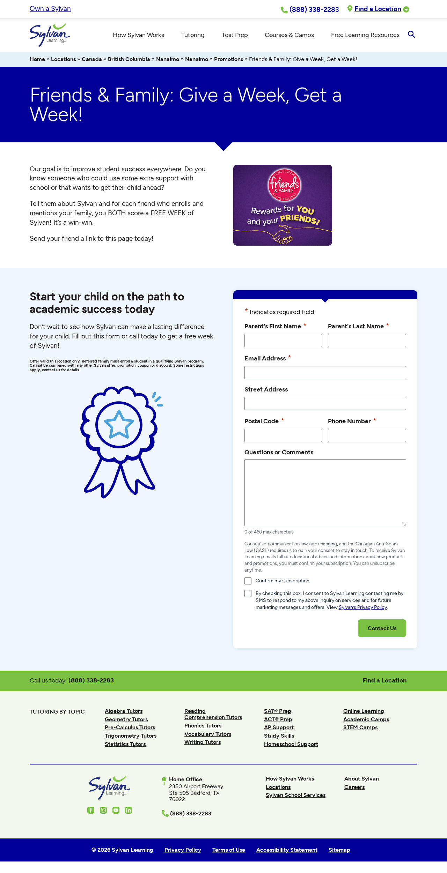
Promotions (228, 60)
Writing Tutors (202, 743)
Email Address (267, 359)
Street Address (266, 390)
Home (37, 60)
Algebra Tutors (123, 712)
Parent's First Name (275, 327)
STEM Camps (360, 728)
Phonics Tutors (202, 726)
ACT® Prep (278, 720)
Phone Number (352, 421)
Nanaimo (167, 60)
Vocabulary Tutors (207, 735)
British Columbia (129, 60)
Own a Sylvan (50, 9)
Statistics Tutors (125, 745)
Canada (92, 60)
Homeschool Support (291, 745)
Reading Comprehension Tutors (213, 715)
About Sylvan (361, 779)
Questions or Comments (278, 452)
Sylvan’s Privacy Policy (363, 608)
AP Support (279, 728)
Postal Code (264, 421)
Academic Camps (366, 720)
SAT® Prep (277, 712)
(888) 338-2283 (91, 681)
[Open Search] (411, 36)
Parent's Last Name (358, 327)
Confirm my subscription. (283, 582)
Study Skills (279, 736)
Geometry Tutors (126, 720)
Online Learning (363, 712)
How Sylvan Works (290, 779)
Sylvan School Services (295, 796)
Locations (63, 60)
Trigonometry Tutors (130, 736)
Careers (354, 788)
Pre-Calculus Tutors (130, 728)
